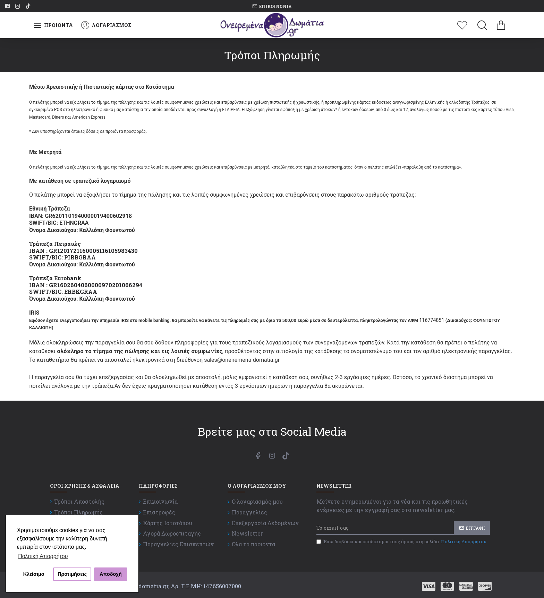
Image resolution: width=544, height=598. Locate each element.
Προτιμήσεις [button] (72, 574)
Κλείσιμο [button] (33, 574)
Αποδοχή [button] (111, 574)
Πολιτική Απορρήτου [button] (43, 556)
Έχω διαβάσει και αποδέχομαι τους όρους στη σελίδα (401, 541)
